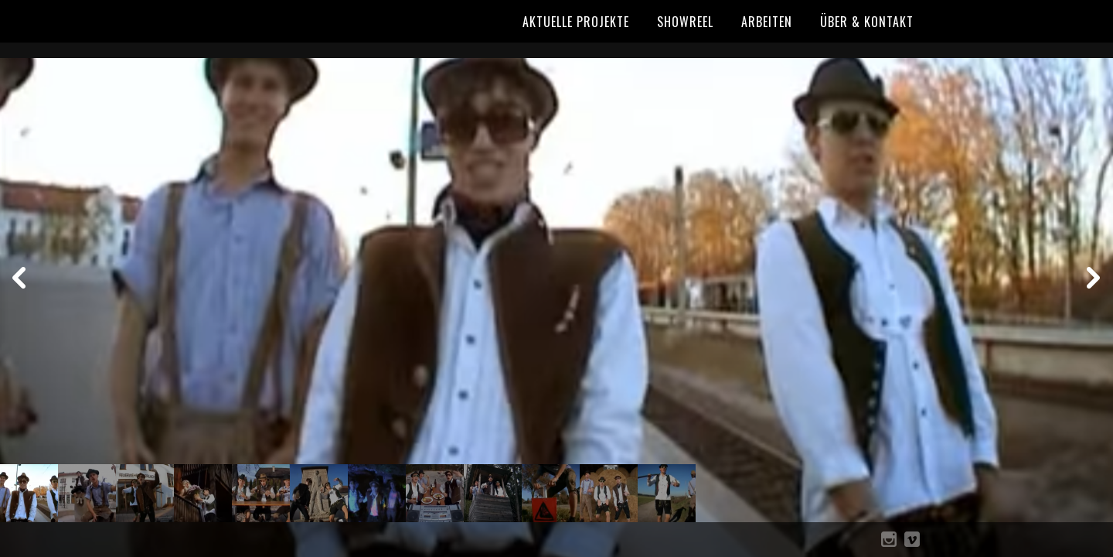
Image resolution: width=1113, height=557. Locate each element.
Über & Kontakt (867, 21)
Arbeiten (766, 21)
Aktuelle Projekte (575, 21)
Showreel (685, 21)
